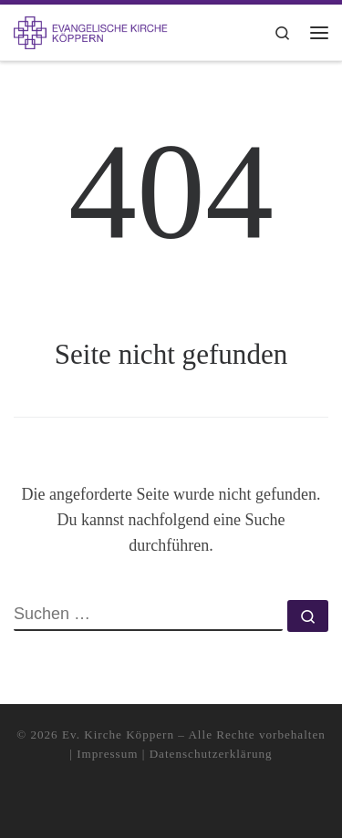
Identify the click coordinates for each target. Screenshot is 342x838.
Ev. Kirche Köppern (118, 734)
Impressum (107, 753)
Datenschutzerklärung (211, 753)
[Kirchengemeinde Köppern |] (91, 30)
